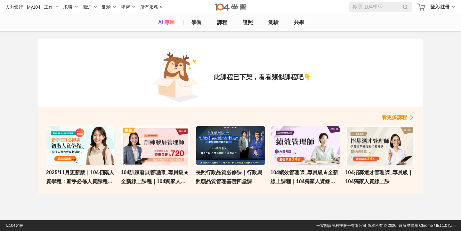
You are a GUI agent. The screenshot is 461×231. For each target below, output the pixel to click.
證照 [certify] (248, 22)
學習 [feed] (196, 22)
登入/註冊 (439, 6)
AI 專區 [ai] (166, 22)
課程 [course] (222, 22)
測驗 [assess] (273, 22)
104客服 (14, 225)
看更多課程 (394, 117)
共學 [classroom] (299, 22)
